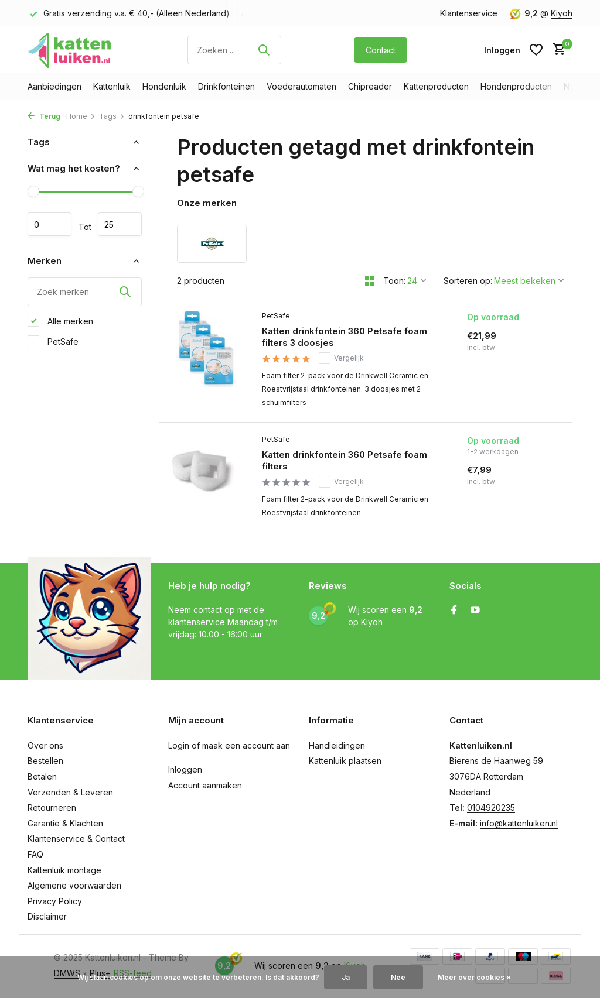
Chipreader (370, 86)
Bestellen (45, 761)
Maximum (120, 224)
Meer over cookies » (474, 977)
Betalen (42, 776)
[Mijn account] (502, 50)
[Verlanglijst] (536, 49)
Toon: (394, 281)
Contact (381, 50)
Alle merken (60, 321)
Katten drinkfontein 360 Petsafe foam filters (344, 460)
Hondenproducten (516, 86)
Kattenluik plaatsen (345, 761)
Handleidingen (337, 745)
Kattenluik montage (64, 870)
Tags (112, 116)
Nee (398, 977)
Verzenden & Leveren (70, 792)
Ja (346, 977)
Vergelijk (341, 358)
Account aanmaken (205, 785)
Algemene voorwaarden (74, 885)
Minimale (49, 224)
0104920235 (491, 807)
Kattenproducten (436, 86)
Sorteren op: (468, 281)
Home (81, 116)
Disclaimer (47, 916)
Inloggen (185, 769)
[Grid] (369, 281)
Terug (44, 116)
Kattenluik (112, 86)
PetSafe (53, 341)
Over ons (45, 745)
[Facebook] (454, 610)
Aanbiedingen (54, 86)
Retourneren (52, 807)
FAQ (35, 854)
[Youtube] (475, 610)
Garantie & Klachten (65, 823)
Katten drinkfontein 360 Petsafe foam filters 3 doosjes (344, 336)
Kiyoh (561, 13)
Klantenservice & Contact (76, 838)
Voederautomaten (301, 86)
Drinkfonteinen (226, 86)
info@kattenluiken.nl (519, 823)
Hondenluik (164, 86)
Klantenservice (468, 13)
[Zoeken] (234, 50)
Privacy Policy (55, 901)
